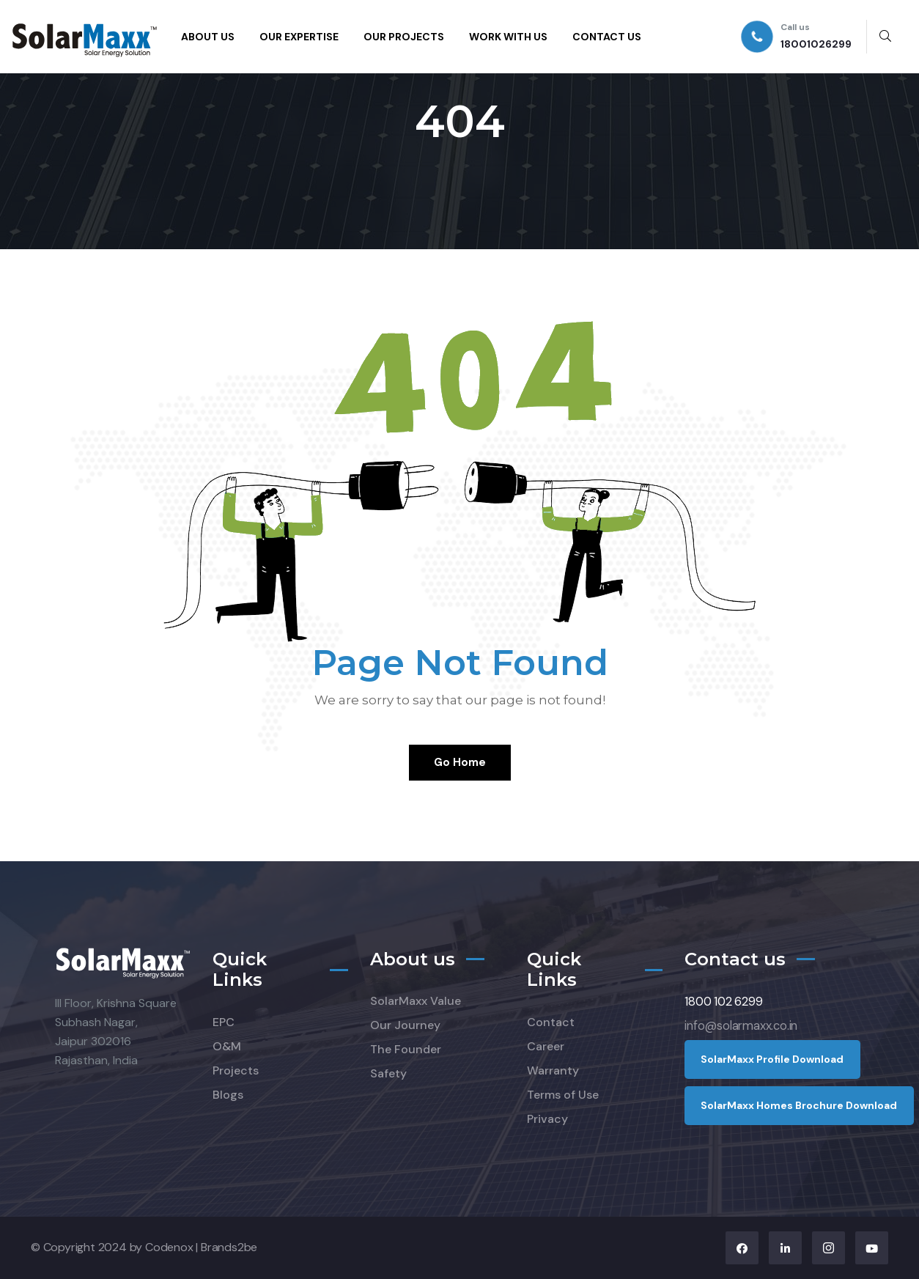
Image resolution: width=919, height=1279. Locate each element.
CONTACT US (606, 36)
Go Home (460, 762)
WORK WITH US (508, 36)
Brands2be (229, 1247)
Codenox (169, 1247)
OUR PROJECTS (403, 36)
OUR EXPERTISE (299, 36)
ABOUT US (208, 36)
